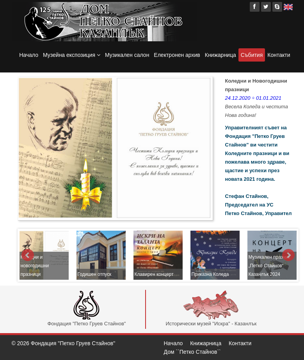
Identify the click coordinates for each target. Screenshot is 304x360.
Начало (28, 55)
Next (288, 255)
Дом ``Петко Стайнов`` (192, 352)
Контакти (278, 55)
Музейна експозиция (71, 55)
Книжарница (220, 55)
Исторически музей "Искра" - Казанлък (210, 308)
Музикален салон (127, 55)
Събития (252, 55)
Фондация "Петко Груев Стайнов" (86, 308)
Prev (27, 255)
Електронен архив (177, 55)
